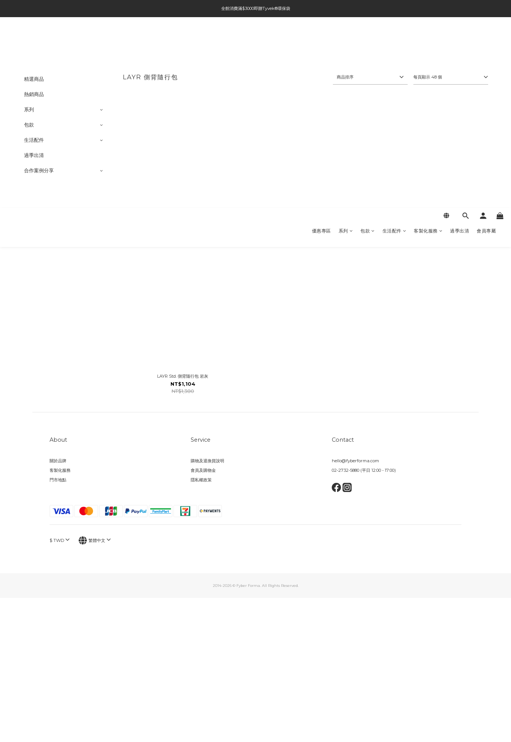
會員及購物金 (203, 470)
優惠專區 (321, 40)
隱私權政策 (201, 479)
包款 (367, 40)
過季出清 (459, 40)
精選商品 (34, 79)
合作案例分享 (39, 170)
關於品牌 (58, 460)
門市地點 (58, 479)
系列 (346, 40)
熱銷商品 (34, 94)
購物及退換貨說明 (207, 460)
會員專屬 (486, 40)
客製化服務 (428, 40)
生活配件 (394, 40)
